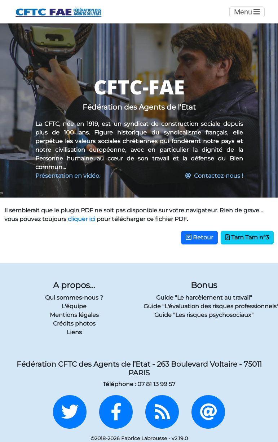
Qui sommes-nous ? (74, 297)
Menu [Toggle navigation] (247, 12)
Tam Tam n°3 (247, 237)
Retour (199, 237)
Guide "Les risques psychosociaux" (203, 314)
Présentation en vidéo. (67, 175)
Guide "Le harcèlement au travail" (204, 297)
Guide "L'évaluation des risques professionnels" (204, 306)
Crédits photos (74, 323)
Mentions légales (74, 314)
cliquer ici (81, 219)
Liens (74, 332)
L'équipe (74, 306)
